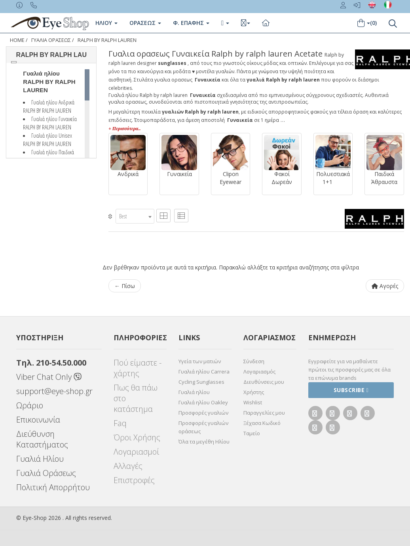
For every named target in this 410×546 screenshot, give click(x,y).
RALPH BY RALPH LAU (51, 54)
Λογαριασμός (259, 371)
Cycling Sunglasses (201, 381)
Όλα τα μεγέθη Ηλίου (204, 441)
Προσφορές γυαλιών (203, 412)
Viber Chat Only (49, 377)
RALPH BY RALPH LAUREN (107, 40)
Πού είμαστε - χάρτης (137, 368)
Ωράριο (29, 405)
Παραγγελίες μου (264, 412)
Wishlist (252, 402)
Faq (120, 423)
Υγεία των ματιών (199, 361)
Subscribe (351, 390)
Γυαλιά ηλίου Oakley (203, 402)
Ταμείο (251, 433)
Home (17, 40)
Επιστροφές (134, 480)
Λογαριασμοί (136, 451)
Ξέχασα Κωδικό (262, 423)
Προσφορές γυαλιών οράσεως (203, 427)
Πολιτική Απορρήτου (53, 487)
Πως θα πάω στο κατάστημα (136, 398)
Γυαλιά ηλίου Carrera (204, 371)
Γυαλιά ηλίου (194, 392)
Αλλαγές (128, 466)
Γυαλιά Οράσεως (46, 473)
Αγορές (385, 286)
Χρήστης (253, 392)
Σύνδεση (253, 361)
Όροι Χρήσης (137, 437)
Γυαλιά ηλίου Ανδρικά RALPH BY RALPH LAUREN (48, 106)
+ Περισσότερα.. (124, 128)
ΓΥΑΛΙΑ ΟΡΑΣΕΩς (51, 40)
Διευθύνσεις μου (263, 381)
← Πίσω (124, 286)
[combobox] (135, 216)
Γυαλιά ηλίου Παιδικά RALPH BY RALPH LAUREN (48, 156)
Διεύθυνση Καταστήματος (42, 439)
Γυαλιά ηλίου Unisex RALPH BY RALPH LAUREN (47, 139)
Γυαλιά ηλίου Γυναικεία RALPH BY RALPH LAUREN (50, 123)
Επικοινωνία (38, 419)
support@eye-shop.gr (54, 391)
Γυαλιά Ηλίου (40, 458)
